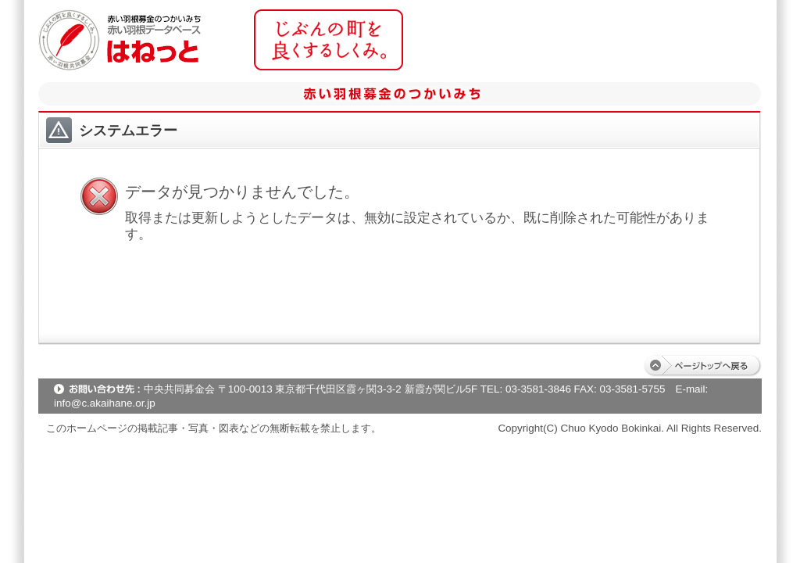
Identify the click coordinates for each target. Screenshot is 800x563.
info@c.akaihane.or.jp (104, 403)
